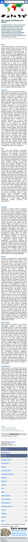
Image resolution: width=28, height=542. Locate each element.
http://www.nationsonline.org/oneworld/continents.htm (12, 430)
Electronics (4, 481)
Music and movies (5, 502)
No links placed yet (5, 452)
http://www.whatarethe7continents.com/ (9, 429)
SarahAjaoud (12, 441)
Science (3, 510)
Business (3, 467)
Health (3, 492)
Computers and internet (7, 474)
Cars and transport (6, 470)
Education (3, 477)
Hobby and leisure (6, 495)
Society (3, 517)
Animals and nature (6, 459)
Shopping (3, 513)
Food (2, 488)
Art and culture (5, 463)
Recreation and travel (6, 506)
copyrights (5, 526)
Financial (3, 484)
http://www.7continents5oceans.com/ (8, 427)
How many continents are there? (9, 436)
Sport (2, 520)
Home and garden (5, 499)
